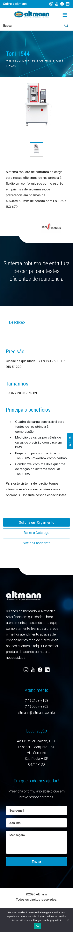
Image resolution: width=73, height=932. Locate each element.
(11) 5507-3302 (36, 706)
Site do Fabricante (36, 543)
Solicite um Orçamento (36, 522)
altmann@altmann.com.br (36, 712)
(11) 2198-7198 (36, 700)
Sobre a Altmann (15, 4)
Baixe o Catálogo (36, 533)
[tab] (17, 324)
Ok (37, 926)
